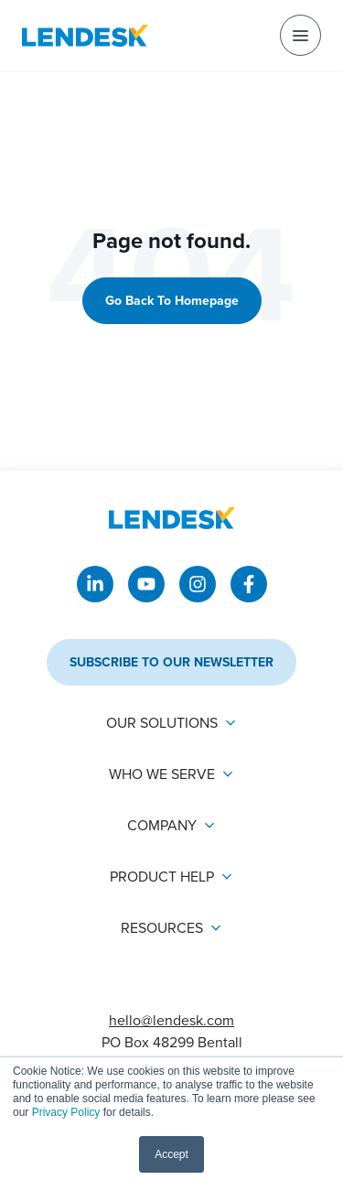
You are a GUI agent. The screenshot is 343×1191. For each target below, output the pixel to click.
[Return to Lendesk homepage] (85, 36)
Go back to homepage (172, 300)
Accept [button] (171, 1154)
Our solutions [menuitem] (162, 722)
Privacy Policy (66, 1112)
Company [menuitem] (162, 825)
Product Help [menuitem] (162, 876)
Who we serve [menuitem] (162, 774)
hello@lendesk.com (171, 1020)
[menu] (300, 35)
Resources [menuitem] (162, 928)
